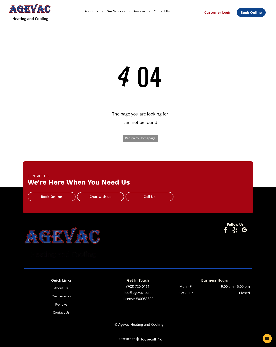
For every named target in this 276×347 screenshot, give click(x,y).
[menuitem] (92, 11)
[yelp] (234, 231)
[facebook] (225, 231)
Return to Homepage (140, 138)
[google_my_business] (244, 231)
